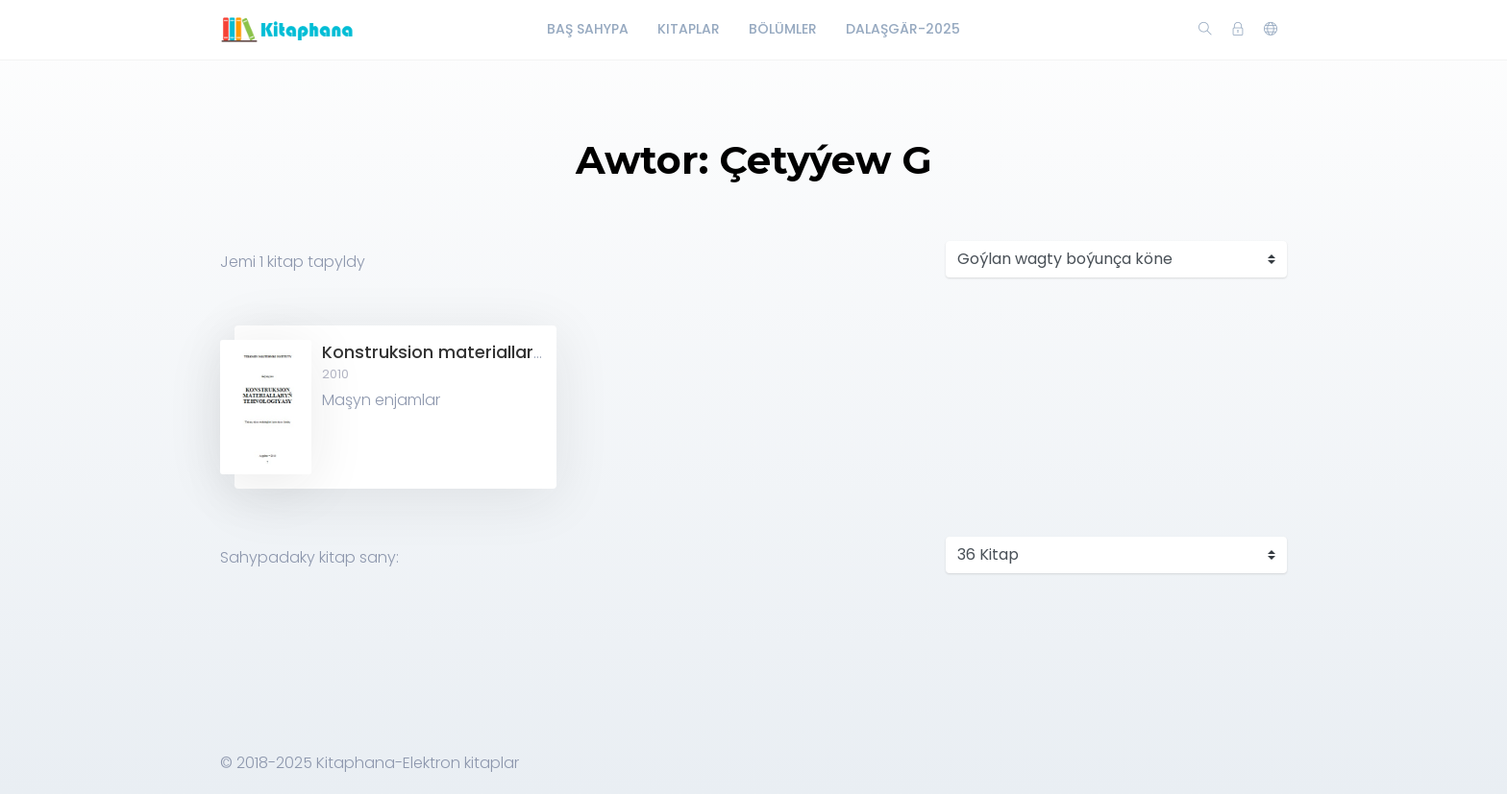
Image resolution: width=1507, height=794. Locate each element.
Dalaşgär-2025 (903, 28)
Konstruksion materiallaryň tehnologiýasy (501, 352)
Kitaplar (688, 28)
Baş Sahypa (588, 28)
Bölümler (783, 28)
